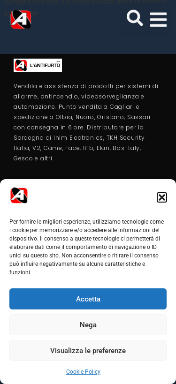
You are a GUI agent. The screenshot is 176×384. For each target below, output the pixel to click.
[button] (162, 197)
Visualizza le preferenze (88, 350)
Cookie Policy (83, 372)
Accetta (88, 299)
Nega (88, 325)
